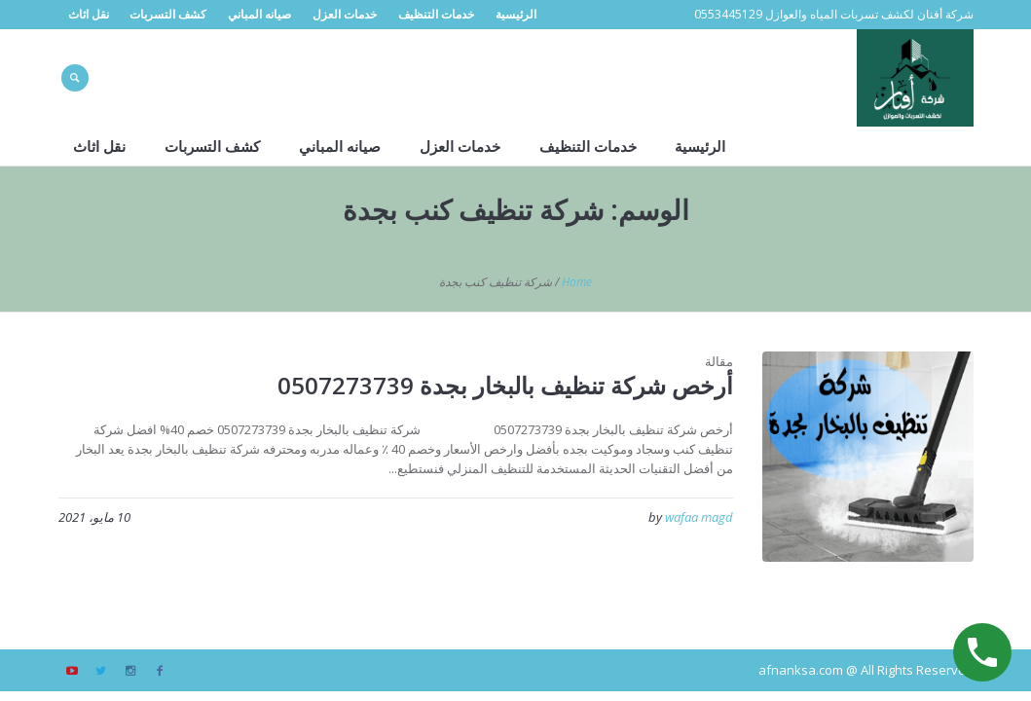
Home (577, 282)
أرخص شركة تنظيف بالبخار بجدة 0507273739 (505, 385)
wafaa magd (699, 517)
